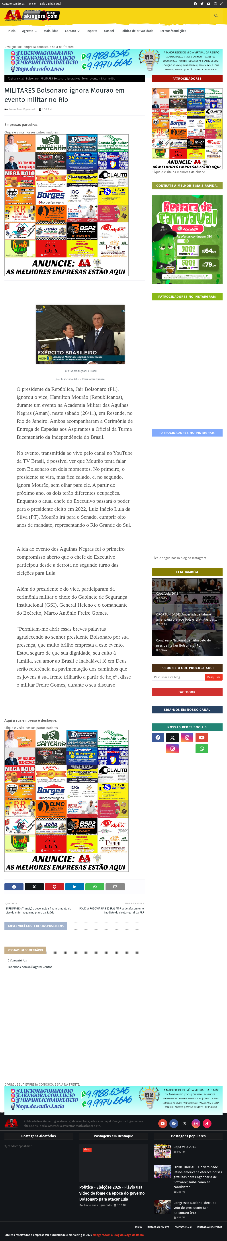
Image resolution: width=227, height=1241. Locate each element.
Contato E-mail (184, 1227)
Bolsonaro (32, 78)
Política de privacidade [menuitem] (137, 31)
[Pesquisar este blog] (178, 677)
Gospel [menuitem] (109, 31)
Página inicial (16, 78)
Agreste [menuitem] (27, 31)
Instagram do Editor (210, 1227)
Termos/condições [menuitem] (173, 31)
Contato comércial (13, 3)
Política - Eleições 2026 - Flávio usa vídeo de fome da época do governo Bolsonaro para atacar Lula (112, 1193)
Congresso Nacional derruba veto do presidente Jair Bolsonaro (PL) (183, 642)
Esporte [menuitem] (92, 31)
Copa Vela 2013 (167, 594)
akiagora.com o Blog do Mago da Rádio (118, 1235)
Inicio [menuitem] (12, 31)
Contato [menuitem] (70, 31)
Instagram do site (158, 1227)
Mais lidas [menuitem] (51, 31)
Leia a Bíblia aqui (50, 3)
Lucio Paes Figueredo (23, 109)
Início (32, 3)
